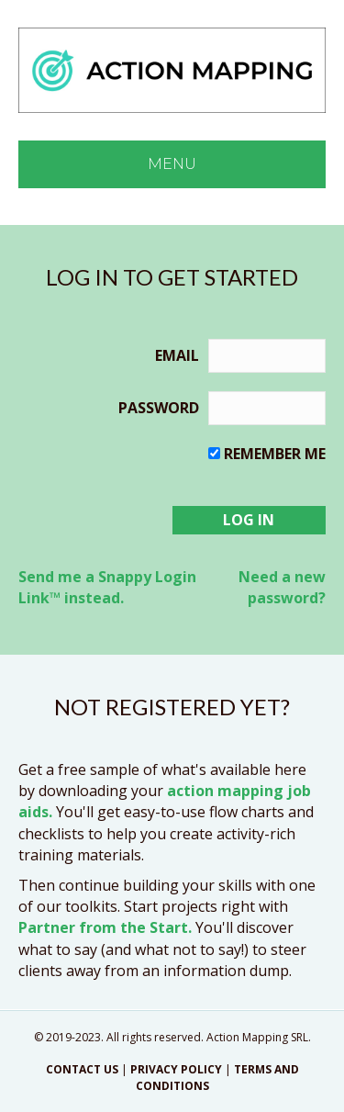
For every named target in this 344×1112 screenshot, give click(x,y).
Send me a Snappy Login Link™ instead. (107, 587)
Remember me (275, 454)
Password (158, 408)
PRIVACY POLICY (176, 1069)
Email (177, 355)
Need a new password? (282, 587)
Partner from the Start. (105, 927)
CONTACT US (82, 1069)
